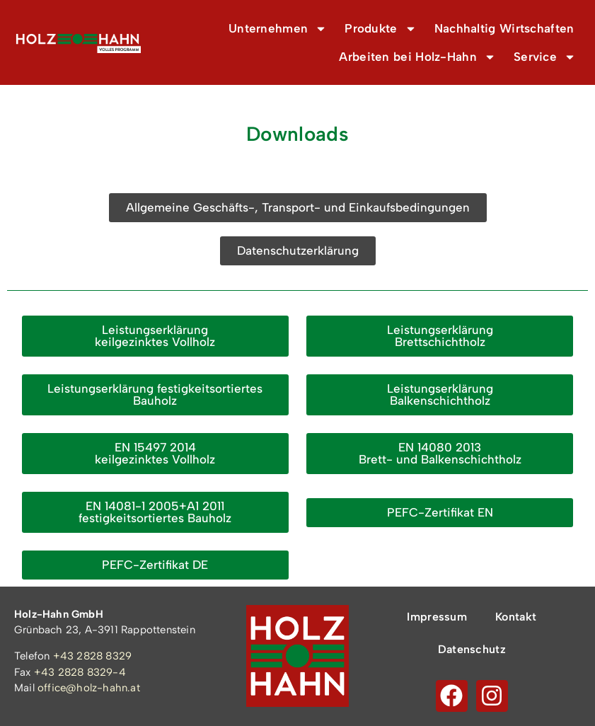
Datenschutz (472, 649)
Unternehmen (278, 29)
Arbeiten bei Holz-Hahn (417, 57)
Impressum (437, 616)
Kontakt (515, 616)
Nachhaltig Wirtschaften (504, 28)
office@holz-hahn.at (88, 687)
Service (545, 57)
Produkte (380, 29)
